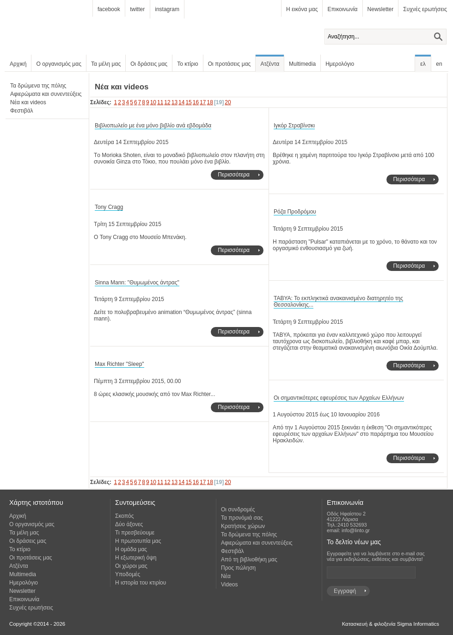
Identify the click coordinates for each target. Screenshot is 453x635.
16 (196, 102)
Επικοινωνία (342, 9)
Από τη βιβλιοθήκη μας (249, 559)
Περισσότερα (234, 174)
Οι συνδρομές (238, 509)
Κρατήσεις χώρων (243, 526)
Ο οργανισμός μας (58, 64)
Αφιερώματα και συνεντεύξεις (46, 94)
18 (210, 102)
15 (188, 102)
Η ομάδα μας (131, 549)
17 (203, 102)
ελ (422, 64)
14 (181, 102)
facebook (109, 9)
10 (153, 102)
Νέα (226, 576)
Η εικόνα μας (302, 9)
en (439, 64)
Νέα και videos (28, 102)
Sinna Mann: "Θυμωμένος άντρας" (137, 282)
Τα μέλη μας (106, 64)
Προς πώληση (238, 568)
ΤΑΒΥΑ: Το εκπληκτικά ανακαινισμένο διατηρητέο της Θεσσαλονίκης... (338, 301)
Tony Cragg (109, 207)
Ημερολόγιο (339, 64)
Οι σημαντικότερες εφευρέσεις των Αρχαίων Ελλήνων (339, 398)
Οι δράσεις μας (148, 64)
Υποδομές (127, 574)
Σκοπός (124, 516)
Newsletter (380, 9)
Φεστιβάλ (21, 110)
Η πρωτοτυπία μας (138, 541)
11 (160, 102)
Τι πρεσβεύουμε (134, 532)
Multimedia (302, 64)
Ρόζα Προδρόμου (295, 211)
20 (228, 102)
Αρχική (18, 64)
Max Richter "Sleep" (119, 364)
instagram (167, 9)
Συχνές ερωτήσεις (425, 9)
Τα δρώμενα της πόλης (38, 85)
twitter (137, 9)
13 (174, 102)
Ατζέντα (269, 64)
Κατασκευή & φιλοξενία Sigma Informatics (390, 624)
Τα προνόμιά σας (242, 518)
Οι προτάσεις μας (229, 64)
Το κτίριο (187, 64)
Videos (229, 584)
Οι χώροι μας (131, 566)
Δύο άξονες (129, 524)
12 (167, 102)
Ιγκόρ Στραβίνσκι (294, 125)
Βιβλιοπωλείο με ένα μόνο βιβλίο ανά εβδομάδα (153, 125)
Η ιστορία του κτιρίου (140, 582)
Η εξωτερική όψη (135, 557)
